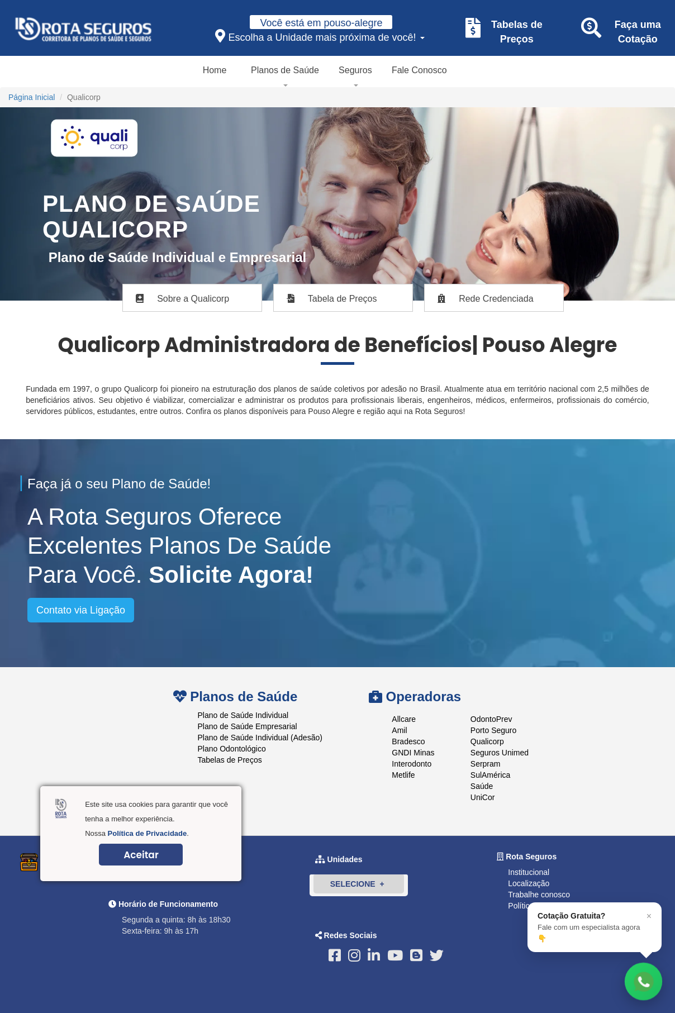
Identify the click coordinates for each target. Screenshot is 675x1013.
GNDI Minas (413, 752)
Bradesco (408, 741)
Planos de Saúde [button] (285, 70)
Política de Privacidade (147, 833)
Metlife (403, 775)
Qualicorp (487, 741)
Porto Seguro (493, 730)
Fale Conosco (419, 70)
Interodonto (411, 763)
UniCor (482, 797)
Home (215, 70)
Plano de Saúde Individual (243, 715)
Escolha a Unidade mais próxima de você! (319, 36)
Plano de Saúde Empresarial (247, 726)
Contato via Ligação (80, 610)
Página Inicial (31, 97)
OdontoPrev (491, 719)
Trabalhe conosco (539, 894)
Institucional (528, 872)
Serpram (485, 763)
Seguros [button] (355, 70)
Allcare (404, 719)
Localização (528, 883)
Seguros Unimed (499, 752)
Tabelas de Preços (230, 759)
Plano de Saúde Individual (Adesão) (260, 737)
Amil (399, 730)
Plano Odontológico (232, 748)
